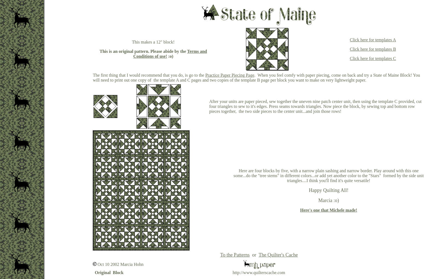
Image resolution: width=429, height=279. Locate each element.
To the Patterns (235, 255)
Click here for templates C (373, 58)
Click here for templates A (373, 40)
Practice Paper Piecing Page (229, 75)
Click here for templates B (373, 49)
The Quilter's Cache (278, 255)
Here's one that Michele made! (328, 210)
